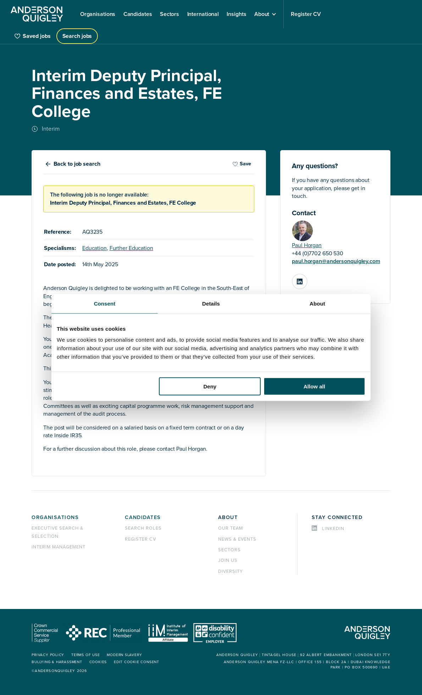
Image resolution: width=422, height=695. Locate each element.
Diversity (230, 571)
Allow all (314, 386)
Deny (210, 386)
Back (77, 164)
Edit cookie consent (135, 662)
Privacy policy (47, 655)
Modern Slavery (123, 655)
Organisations (55, 517)
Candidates (143, 517)
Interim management (58, 547)
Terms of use (85, 655)
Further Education (131, 248)
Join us (228, 560)
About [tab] (317, 303)
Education (94, 248)
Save (242, 164)
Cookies (97, 662)
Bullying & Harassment (57, 662)
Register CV (140, 539)
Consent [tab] (105, 303)
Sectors (229, 550)
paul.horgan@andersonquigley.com (336, 261)
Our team (230, 528)
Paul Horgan (307, 245)
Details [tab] (211, 303)
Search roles (143, 528)
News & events (237, 539)
